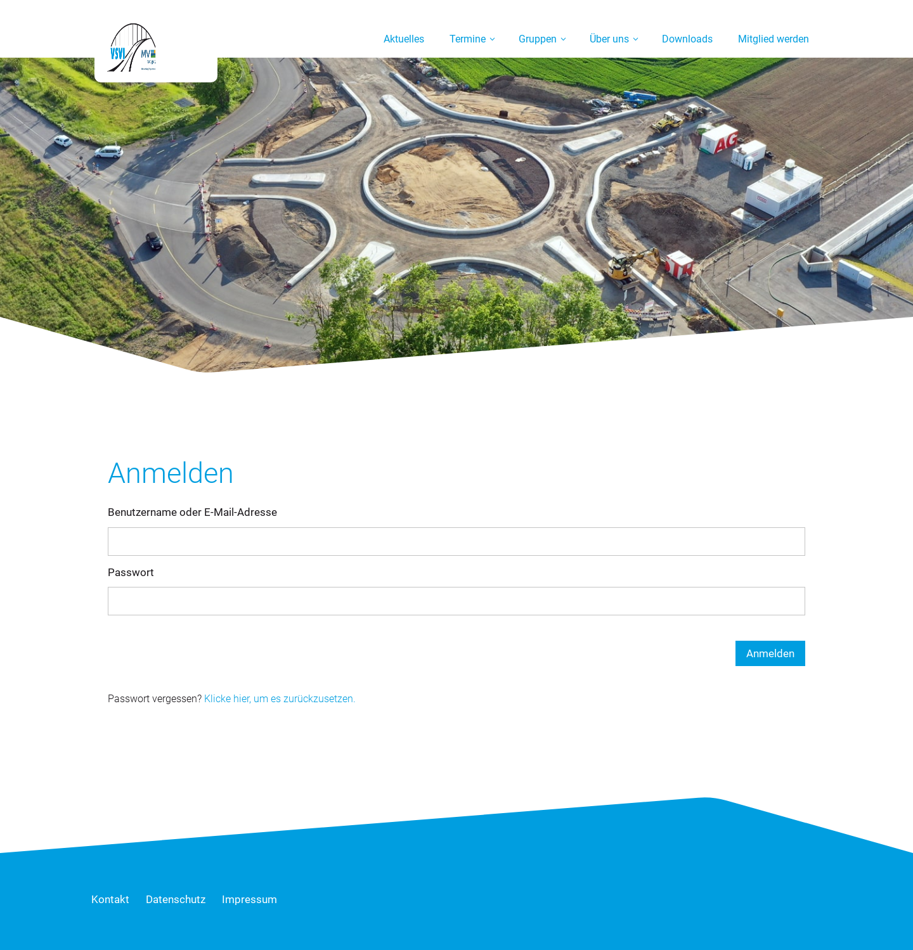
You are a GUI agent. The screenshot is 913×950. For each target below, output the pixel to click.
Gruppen (538, 39)
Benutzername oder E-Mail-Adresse (192, 512)
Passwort (131, 572)
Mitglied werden (773, 39)
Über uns (609, 39)
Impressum (249, 899)
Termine (468, 39)
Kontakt (110, 899)
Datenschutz (175, 899)
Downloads (687, 39)
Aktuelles (404, 39)
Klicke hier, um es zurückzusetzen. (280, 699)
